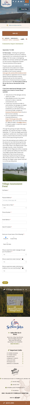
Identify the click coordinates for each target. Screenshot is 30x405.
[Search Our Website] (15, 25)
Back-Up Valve (7, 244)
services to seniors (13, 363)
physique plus (11, 361)
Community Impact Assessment (11, 40)
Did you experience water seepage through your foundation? (13, 250)
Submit (5, 282)
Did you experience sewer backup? (12, 259)
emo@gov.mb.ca (21, 122)
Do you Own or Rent (8, 205)
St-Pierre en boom (12, 353)
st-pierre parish (12, 354)
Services (7, 38)
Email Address (6, 219)
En (28, 1)
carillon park (11, 360)
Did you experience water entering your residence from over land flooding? (12, 267)
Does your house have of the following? (13, 234)
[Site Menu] (15, 33)
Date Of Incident (7, 227)
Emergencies (14, 38)
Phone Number (6, 212)
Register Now (15, 343)
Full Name (5, 190)
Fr (25, 1)
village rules (11, 356)
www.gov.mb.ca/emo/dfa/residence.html (14, 73)
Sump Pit (5, 238)
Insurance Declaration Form (13, 112)
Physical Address (7, 197)
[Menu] (26, 4)
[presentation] (13, 277)
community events (12, 358)
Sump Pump (13, 238)
